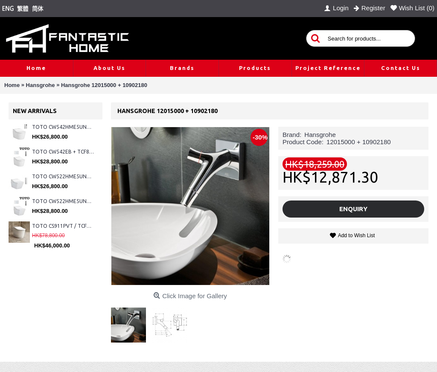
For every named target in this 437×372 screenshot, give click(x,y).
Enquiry (353, 208)
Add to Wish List (356, 235)
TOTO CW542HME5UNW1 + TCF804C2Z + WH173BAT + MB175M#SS (63, 127)
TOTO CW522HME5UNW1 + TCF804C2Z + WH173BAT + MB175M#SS (63, 176)
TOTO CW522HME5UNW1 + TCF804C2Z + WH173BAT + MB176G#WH (63, 201)
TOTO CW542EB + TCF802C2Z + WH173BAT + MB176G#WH (63, 151)
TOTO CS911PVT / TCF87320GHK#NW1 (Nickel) (63, 226)
